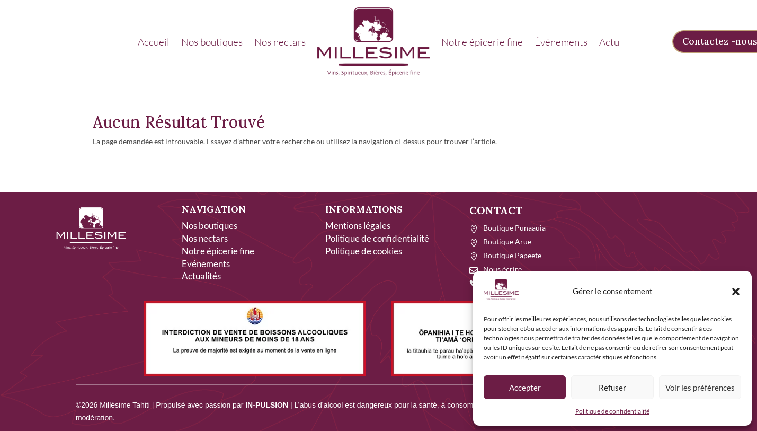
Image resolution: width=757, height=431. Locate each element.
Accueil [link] (154, 42)
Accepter (525, 387)
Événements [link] (561, 42)
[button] (736, 291)
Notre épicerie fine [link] (482, 42)
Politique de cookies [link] (363, 251)
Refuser (612, 387)
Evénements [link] (206, 263)
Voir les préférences (700, 387)
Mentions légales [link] (357, 225)
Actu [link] (609, 42)
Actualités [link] (201, 276)
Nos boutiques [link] (212, 42)
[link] (373, 41)
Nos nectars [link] (280, 42)
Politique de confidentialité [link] (612, 411)
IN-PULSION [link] (266, 405)
